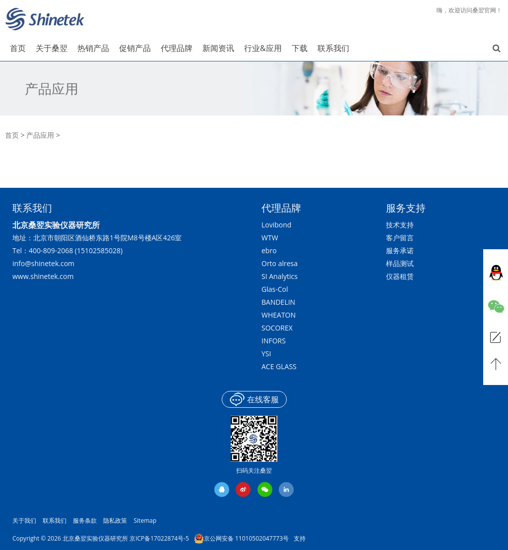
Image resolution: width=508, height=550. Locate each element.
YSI (266, 353)
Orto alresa (279, 263)
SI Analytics (279, 276)
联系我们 (54, 520)
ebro (269, 250)
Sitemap (145, 520)
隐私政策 (115, 520)
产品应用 (51, 88)
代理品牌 (281, 208)
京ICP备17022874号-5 (159, 538)
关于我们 (24, 520)
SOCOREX (277, 327)
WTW (269, 237)
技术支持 (400, 224)
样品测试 (400, 263)
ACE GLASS (279, 366)
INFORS (273, 340)
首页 (12, 135)
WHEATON (278, 315)
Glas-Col (274, 289)
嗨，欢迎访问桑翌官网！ (469, 10)
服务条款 (85, 520)
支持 (300, 538)
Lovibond (276, 224)
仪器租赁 (400, 276)
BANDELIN (278, 302)
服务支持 (406, 208)
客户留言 (400, 237)
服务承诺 (400, 250)
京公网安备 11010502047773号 (241, 539)
